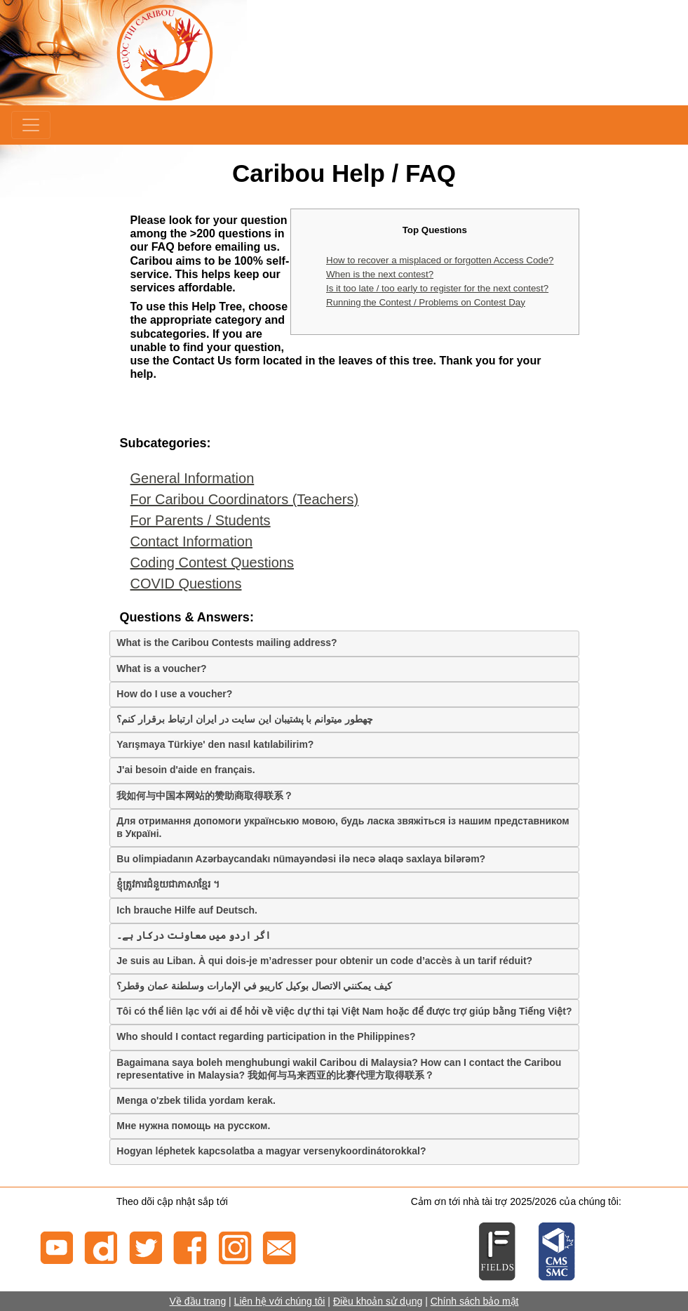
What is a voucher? (161, 668)
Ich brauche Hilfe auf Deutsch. (186, 910)
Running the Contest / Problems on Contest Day (425, 302)
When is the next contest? (379, 274)
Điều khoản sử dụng (377, 1301)
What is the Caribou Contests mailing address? (226, 642)
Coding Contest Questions (212, 562)
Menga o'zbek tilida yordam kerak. (196, 1100)
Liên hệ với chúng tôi (279, 1301)
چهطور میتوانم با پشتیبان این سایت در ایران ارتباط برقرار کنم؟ (244, 719)
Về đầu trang (198, 1301)
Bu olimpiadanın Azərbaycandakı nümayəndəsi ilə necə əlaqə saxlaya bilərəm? (300, 858)
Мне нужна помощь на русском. (193, 1125)
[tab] (344, 643)
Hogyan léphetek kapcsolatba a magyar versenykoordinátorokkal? (271, 1151)
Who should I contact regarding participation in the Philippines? (265, 1036)
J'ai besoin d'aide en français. (185, 769)
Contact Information (191, 541)
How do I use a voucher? (174, 693)
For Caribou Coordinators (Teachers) (244, 499)
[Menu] (30, 125)
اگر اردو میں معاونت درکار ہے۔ (193, 935)
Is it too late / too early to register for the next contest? (437, 288)
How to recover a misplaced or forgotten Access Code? (439, 260)
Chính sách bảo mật (475, 1301)
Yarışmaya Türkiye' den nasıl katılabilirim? (214, 744)
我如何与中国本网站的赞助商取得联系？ (204, 795)
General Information (192, 478)
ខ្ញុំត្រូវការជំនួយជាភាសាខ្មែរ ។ (168, 884)
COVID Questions (186, 583)
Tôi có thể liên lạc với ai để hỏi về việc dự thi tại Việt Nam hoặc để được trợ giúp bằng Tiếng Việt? (344, 1011)
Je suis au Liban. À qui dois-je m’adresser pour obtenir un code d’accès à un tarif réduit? (324, 960)
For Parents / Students (200, 520)
